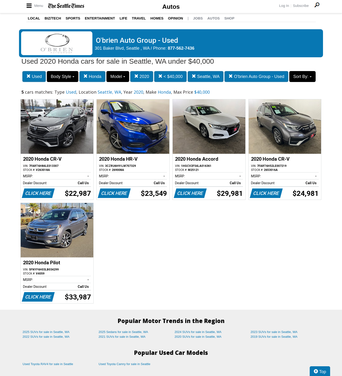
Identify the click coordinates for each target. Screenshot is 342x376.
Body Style (62, 76)
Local (34, 18)
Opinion (175, 18)
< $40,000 (170, 76)
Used (34, 76)
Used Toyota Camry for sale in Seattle (124, 364)
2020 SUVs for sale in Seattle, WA (198, 336)
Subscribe (301, 6)
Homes (156, 18)
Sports (73, 18)
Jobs (198, 18)
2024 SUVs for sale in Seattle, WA (198, 332)
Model (117, 76)
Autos (171, 6)
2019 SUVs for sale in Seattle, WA (274, 336)
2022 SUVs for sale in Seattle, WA (46, 336)
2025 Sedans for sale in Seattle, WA (123, 332)
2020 (141, 76)
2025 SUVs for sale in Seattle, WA (46, 332)
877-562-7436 (181, 48)
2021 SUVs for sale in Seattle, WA (122, 336)
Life (123, 18)
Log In (284, 6)
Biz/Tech (53, 18)
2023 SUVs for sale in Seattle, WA (274, 332)
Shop (229, 18)
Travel (139, 18)
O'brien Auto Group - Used (256, 76)
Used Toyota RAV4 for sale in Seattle (48, 364)
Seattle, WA (205, 76)
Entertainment (100, 18)
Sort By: (302, 76)
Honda (92, 76)
